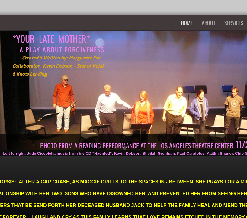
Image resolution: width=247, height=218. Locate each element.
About (208, 23)
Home (187, 23)
